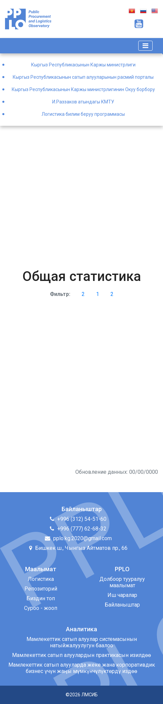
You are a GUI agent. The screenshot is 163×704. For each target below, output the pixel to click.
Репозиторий (40, 589)
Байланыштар (122, 605)
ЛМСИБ (89, 694)
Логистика (41, 579)
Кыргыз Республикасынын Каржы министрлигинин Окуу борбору (83, 89)
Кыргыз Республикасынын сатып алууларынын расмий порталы (83, 77)
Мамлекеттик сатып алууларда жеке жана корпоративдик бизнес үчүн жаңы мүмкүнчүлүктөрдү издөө (81, 668)
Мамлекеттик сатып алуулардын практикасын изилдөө (81, 655)
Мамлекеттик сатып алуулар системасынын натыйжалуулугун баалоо (81, 642)
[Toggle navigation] (145, 46)
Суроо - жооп (40, 608)
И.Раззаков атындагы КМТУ (83, 101)
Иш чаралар (122, 595)
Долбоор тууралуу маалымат (122, 582)
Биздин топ (40, 598)
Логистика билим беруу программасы (83, 114)
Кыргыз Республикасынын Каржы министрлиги (83, 64)
